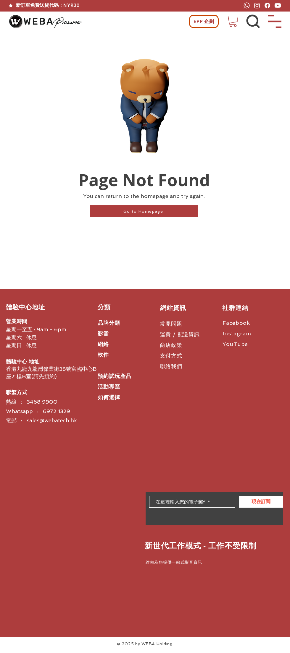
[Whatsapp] (246, 5)
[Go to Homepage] (144, 211)
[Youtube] (277, 5)
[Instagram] (257, 5)
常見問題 (171, 324)
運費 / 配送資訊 (180, 334)
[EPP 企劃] (204, 21)
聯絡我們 (171, 366)
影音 (103, 333)
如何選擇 (109, 397)
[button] (233, 21)
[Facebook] (267, 5)
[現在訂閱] (261, 502)
